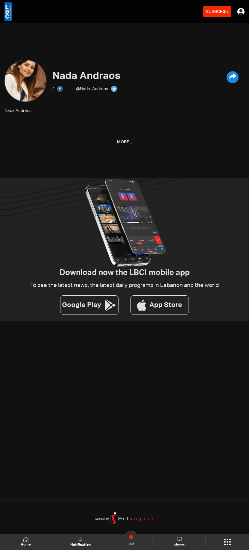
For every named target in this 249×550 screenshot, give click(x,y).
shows (179, 541)
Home (26, 542)
